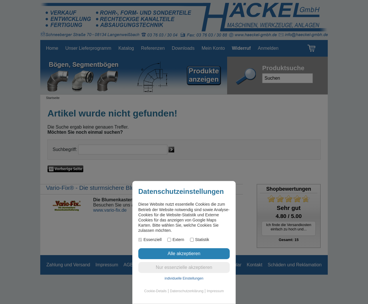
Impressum (215, 291)
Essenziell (150, 239)
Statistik (199, 239)
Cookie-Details (155, 291)
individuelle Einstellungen (184, 278)
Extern (175, 239)
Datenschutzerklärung (187, 291)
